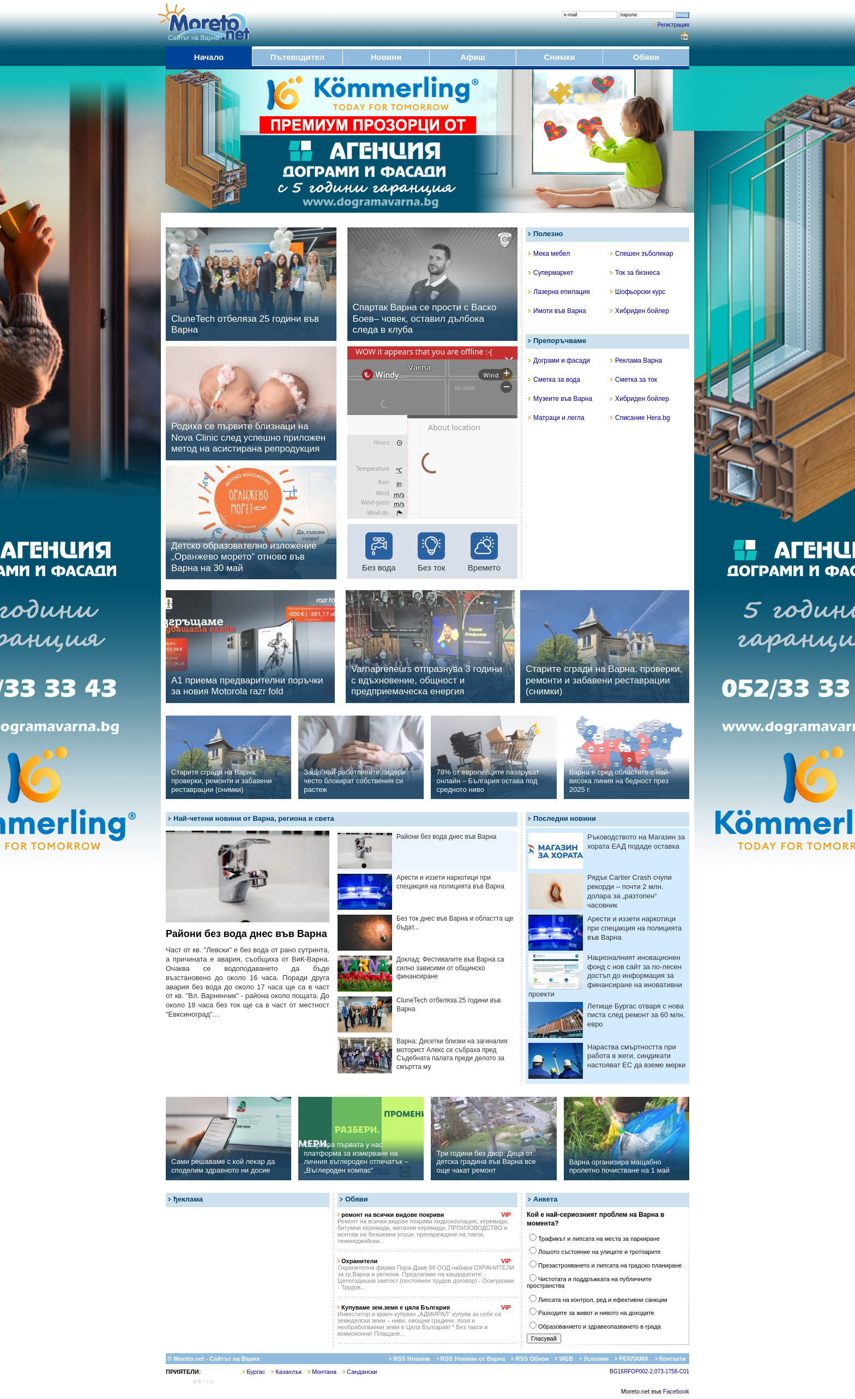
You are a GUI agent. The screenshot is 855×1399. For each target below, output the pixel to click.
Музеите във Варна (560, 399)
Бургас (254, 1371)
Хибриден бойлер (639, 311)
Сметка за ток (633, 379)
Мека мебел (549, 253)
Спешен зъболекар (641, 253)
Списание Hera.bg (640, 418)
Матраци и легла (556, 418)
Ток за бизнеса (635, 273)
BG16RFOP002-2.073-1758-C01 (649, 1371)
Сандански (360, 1371)
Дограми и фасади (559, 360)
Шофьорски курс (637, 292)
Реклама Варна (636, 360)
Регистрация (673, 25)
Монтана (322, 1371)
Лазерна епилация (558, 292)
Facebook (676, 1391)
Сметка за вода (554, 379)
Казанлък (287, 1371)
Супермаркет (550, 273)
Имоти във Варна (557, 311)
